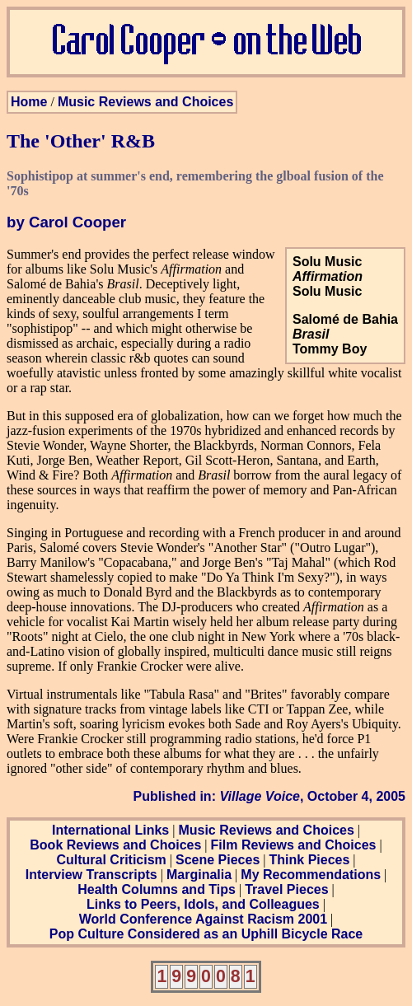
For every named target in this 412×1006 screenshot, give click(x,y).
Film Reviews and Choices (294, 845)
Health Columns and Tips (156, 889)
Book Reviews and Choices (115, 845)
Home (29, 102)
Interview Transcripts (91, 875)
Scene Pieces (218, 860)
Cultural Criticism (111, 860)
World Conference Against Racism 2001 (203, 919)
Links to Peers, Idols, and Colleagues (203, 904)
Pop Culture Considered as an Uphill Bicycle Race (206, 934)
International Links (110, 830)
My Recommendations (311, 875)
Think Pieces (309, 860)
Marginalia (199, 875)
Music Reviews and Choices (145, 102)
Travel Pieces (286, 889)
